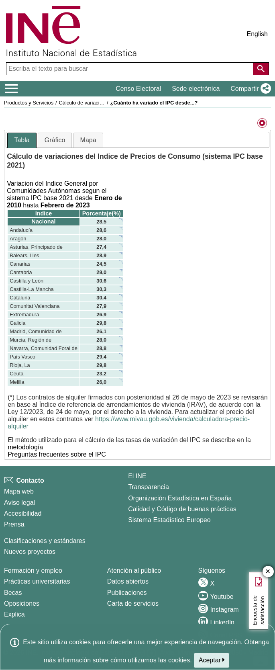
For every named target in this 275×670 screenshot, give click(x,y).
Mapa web (19, 491)
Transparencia (148, 487)
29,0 (101, 272)
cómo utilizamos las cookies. (151, 660)
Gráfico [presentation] (55, 140)
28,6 (101, 230)
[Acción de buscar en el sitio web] (261, 68)
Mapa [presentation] (88, 140)
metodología (25, 447)
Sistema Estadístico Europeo (169, 519)
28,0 (101, 239)
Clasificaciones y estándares (45, 540)
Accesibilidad (22, 513)
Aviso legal (19, 502)
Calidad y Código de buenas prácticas (182, 509)
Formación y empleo (33, 570)
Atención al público (134, 570)
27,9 (101, 306)
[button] (249, 89)
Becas (13, 592)
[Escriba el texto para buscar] (130, 68)
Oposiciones (21, 603)
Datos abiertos (128, 581)
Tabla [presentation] (21, 140)
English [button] (257, 34)
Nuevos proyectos (29, 551)
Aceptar (212, 660)
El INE (137, 476)
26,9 (101, 314)
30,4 (101, 298)
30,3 (101, 289)
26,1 (101, 331)
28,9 (101, 255)
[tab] (21, 140)
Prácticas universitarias (37, 581)
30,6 (101, 281)
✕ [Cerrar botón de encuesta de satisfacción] (268, 571)
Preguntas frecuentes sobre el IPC (57, 454)
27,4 (101, 247)
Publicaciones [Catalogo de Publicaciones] (127, 592)
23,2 (101, 374)
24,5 (101, 264)
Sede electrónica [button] (196, 88)
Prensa (14, 524)
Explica (14, 614)
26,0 (101, 382)
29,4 (101, 357)
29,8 (101, 323)
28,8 (101, 348)
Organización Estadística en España (180, 498)
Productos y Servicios (28, 103)
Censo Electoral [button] (138, 88)
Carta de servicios (133, 603)
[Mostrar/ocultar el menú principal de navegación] (11, 89)
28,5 (101, 222)
